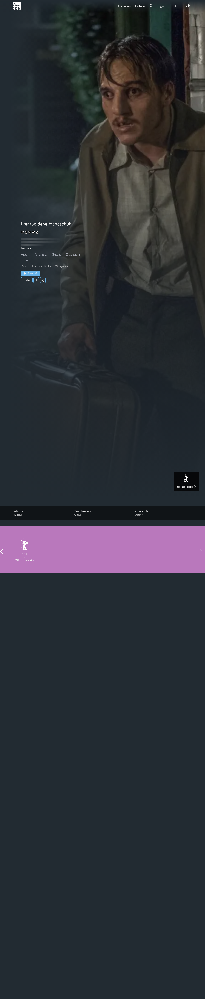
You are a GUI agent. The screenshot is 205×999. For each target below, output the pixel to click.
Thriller (48, 266)
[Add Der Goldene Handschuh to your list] (36, 280)
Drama (25, 266)
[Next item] (202, 551)
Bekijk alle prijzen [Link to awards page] (186, 487)
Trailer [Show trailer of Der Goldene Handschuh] (26, 280)
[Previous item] (3, 551)
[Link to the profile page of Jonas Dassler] (163, 511)
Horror (36, 266)
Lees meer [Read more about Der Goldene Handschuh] (26, 248)
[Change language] (177, 5)
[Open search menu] (151, 4)
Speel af (30, 273)
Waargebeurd (62, 266)
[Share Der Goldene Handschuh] (43, 280)
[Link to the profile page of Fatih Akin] (41, 511)
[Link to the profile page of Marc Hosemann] (102, 511)
